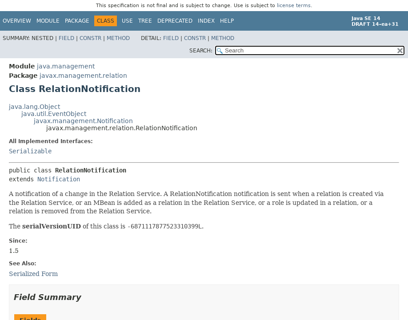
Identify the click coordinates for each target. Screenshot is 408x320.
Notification (58, 179)
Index (206, 21)
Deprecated (174, 21)
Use (127, 21)
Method (118, 38)
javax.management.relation (83, 75)
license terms (294, 5)
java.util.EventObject (53, 113)
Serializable (30, 151)
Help (227, 21)
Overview (17, 21)
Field (66, 38)
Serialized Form (33, 273)
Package (77, 21)
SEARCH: (200, 51)
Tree (145, 21)
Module (48, 21)
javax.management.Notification (83, 120)
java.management (66, 66)
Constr (90, 38)
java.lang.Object (34, 106)
